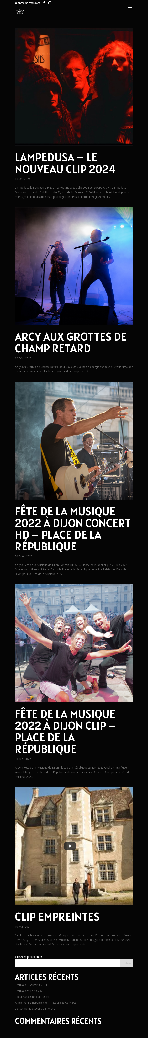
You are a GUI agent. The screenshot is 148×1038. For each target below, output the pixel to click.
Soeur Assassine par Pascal (32, 996)
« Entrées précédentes (29, 957)
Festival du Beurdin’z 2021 (31, 985)
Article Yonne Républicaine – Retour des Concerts (45, 1002)
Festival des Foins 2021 (29, 991)
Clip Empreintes (57, 916)
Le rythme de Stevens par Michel (35, 1008)
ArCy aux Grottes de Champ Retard (71, 342)
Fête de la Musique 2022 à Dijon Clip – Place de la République (65, 731)
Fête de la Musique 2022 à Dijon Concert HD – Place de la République (73, 529)
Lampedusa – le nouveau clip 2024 (65, 163)
